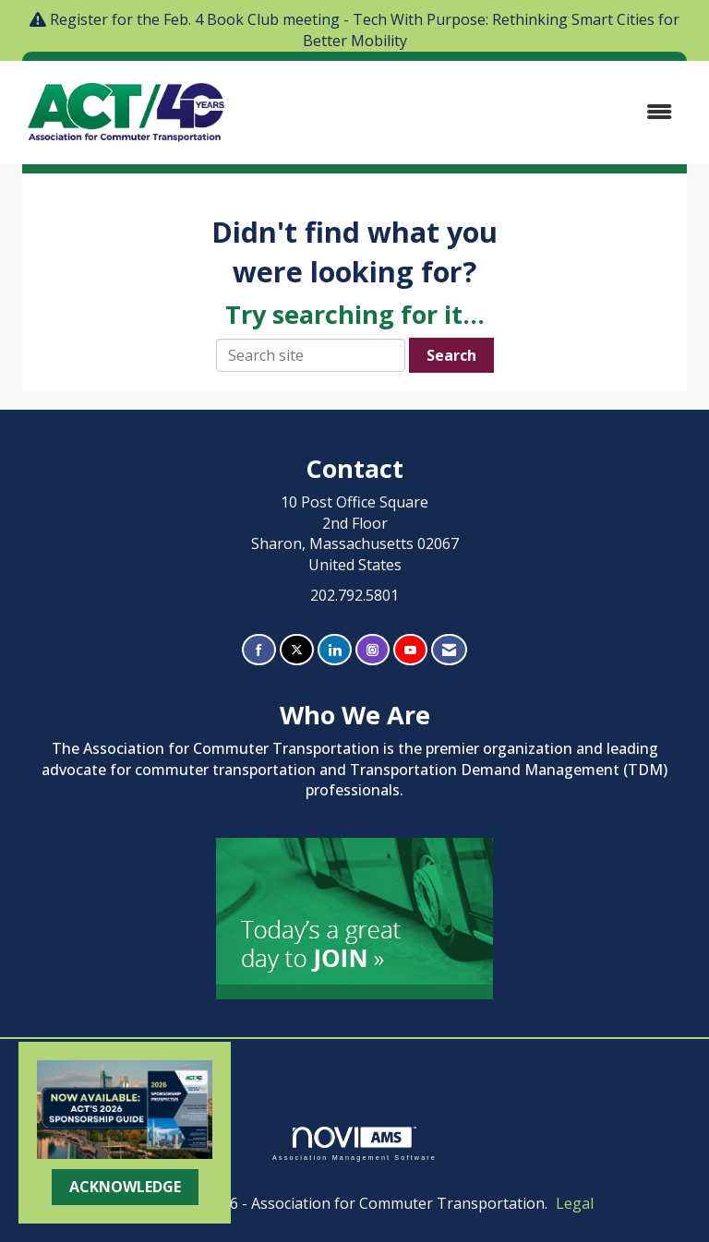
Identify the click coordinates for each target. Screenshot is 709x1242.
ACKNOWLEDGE (125, 1186)
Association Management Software (354, 1144)
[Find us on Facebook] (259, 650)
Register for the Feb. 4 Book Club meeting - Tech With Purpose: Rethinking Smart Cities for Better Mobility (364, 30)
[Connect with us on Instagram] (372, 650)
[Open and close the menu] (464, 112)
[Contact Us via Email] (449, 650)
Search (451, 355)
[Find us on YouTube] (410, 650)
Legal (575, 1203)
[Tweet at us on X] (297, 650)
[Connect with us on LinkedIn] (335, 650)
